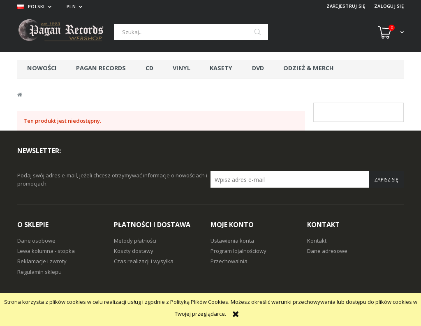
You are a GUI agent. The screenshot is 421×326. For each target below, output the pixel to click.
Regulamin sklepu (39, 271)
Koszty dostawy (133, 251)
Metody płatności (135, 240)
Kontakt (316, 240)
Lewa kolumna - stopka (46, 251)
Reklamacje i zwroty (42, 261)
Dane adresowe (327, 251)
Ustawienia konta (232, 240)
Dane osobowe (36, 240)
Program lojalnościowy (238, 251)
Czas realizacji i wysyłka (143, 261)
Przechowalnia (229, 261)
